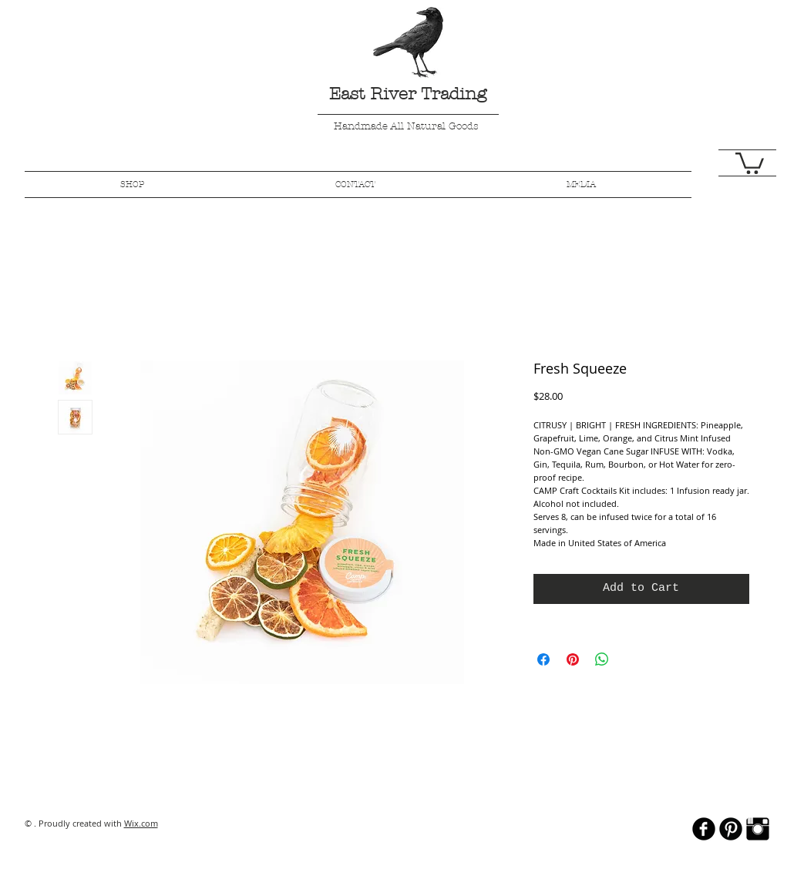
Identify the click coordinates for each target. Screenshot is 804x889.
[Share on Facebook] (543, 659)
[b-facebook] (703, 828)
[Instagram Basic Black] (757, 828)
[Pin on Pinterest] (572, 659)
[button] (749, 162)
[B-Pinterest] (730, 828)
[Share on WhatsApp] (602, 659)
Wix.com (141, 823)
